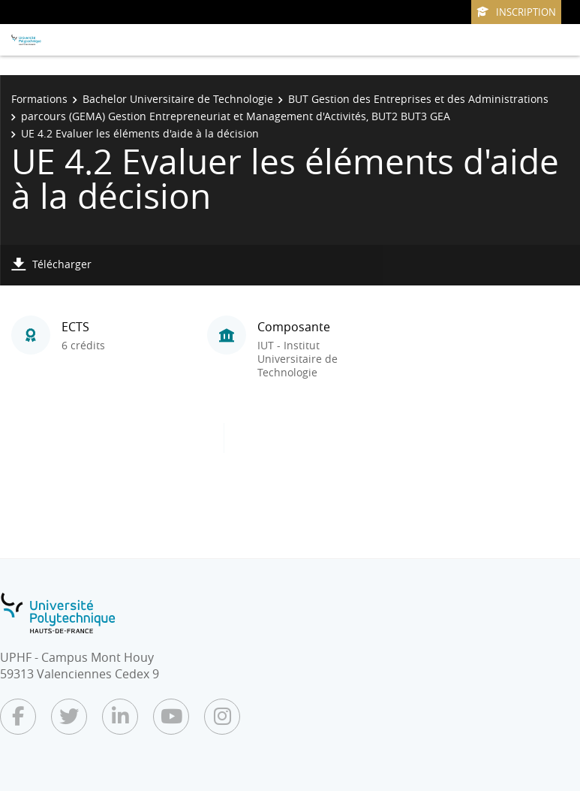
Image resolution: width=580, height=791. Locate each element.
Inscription (516, 12)
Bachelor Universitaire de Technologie (178, 99)
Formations (39, 99)
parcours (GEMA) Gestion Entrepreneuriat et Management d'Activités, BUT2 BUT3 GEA (235, 116)
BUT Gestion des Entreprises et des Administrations (418, 99)
